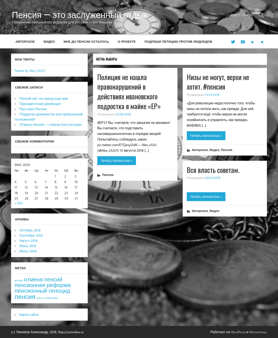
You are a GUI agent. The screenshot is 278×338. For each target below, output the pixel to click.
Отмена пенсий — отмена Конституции (50, 124)
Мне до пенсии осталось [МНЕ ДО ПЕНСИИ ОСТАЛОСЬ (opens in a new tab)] (86, 41)
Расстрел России (33, 109)
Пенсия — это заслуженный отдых (79, 14)
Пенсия (107, 175)
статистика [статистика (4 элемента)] (51, 298)
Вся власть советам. (213, 170)
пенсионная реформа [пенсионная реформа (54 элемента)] (43, 285)
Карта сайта (241, 14)
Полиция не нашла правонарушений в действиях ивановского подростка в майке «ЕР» (129, 91)
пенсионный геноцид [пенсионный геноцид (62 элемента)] (42, 290)
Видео (49, 41)
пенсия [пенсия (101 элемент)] (25, 296)
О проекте (127, 41)
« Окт (19, 203)
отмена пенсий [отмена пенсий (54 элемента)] (43, 279)
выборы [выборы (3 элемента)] (19, 280)
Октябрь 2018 (30, 230)
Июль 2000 (28, 251)
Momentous (257, 332)
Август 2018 (28, 240)
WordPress (238, 332)
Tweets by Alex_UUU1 (30, 70)
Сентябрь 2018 (31, 235)
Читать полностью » (116, 160)
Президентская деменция (40, 104)
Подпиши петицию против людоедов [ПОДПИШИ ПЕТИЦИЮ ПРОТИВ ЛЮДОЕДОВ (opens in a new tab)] (178, 41)
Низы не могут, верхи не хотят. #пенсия (218, 82)
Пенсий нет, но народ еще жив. (44, 98)
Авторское (25, 41)
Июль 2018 (27, 246)
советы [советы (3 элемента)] (40, 298)
